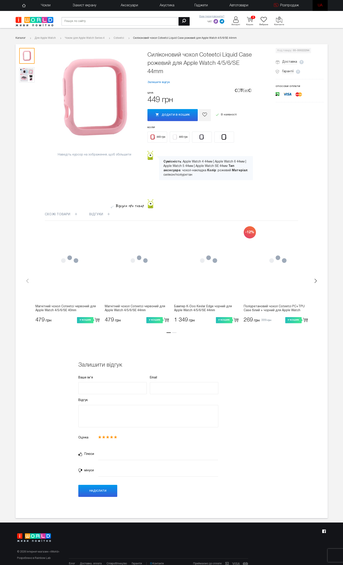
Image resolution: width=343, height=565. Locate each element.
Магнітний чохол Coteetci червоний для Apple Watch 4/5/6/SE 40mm (65, 308)
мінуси (86, 471)
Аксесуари (129, 5)
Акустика (167, 5)
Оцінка (83, 437)
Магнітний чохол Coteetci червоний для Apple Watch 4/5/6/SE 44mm (135, 308)
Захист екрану (84, 5)
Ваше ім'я (85, 377)
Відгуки (102, 214)
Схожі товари (61, 214)
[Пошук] (184, 21)
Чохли (46, 5)
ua (320, 5)
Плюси (86, 454)
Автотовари (238, 5)
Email (153, 377)
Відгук (83, 400)
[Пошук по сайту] (125, 21)
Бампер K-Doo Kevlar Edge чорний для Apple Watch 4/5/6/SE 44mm (203, 308)
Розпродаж (286, 5)
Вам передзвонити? (211, 16)
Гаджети (201, 5)
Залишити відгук (158, 82)
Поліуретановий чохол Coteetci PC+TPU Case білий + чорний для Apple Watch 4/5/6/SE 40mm (274, 309)
